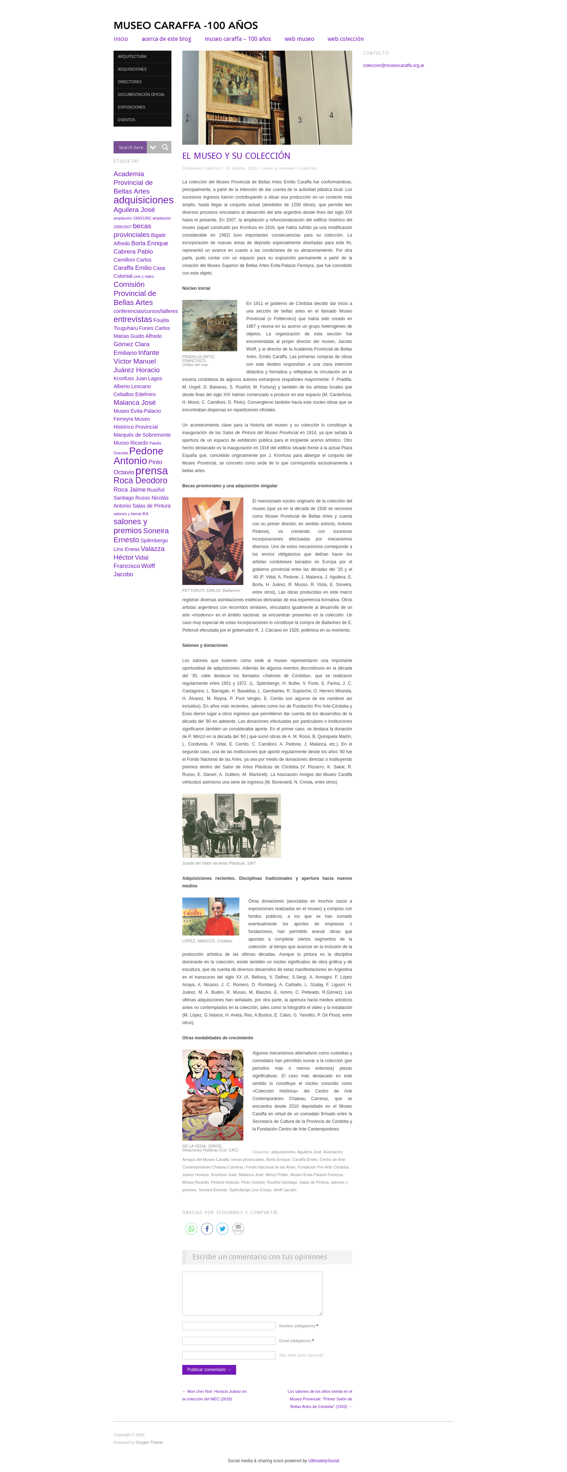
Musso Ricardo (195, 1182)
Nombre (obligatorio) (298, 1333)
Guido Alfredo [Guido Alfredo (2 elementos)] (146, 336)
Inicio (121, 39)
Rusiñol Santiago (282, 1182)
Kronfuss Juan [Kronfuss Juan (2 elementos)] (130, 378)
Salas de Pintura (314, 1182)
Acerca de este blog (166, 39)
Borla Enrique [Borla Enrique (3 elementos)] (149, 243)
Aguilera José (309, 1152)
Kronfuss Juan (223, 1174)
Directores (129, 82)
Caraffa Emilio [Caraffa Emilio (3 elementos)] (133, 267)
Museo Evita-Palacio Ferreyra (316, 1174)
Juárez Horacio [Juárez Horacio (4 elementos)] (136, 370)
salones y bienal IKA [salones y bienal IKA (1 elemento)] (131, 514)
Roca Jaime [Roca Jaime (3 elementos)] (130, 489)
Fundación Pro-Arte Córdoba (323, 1167)
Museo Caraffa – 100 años (238, 39)
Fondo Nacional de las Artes (271, 1167)
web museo (299, 39)
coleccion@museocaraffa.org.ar (393, 65)
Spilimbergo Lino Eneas (250, 1190)
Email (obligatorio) (296, 1348)
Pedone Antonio (225, 1182)
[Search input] (132, 147)
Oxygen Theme (149, 1449)
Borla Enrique (278, 1159)
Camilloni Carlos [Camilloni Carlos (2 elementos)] (133, 260)
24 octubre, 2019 (241, 168)
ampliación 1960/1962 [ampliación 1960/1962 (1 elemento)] (132, 218)
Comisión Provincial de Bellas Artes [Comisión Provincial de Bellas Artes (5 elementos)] (135, 293)
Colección (308, 168)
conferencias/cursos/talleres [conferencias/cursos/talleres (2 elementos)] (146, 311)
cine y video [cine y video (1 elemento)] (143, 276)
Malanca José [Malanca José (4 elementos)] (135, 402)
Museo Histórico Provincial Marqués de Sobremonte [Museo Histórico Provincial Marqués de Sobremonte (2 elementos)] (142, 427)
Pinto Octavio (253, 1182)
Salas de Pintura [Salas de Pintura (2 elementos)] (151, 506)
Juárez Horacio (195, 1174)
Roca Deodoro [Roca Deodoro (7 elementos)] (140, 480)
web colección (346, 39)
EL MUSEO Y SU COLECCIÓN (236, 156)
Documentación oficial (141, 95)
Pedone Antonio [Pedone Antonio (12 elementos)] (138, 455)
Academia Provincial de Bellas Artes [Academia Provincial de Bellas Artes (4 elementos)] (133, 182)
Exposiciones (131, 107)
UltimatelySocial (323, 1468)
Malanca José (251, 1174)
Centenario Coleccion (201, 168)
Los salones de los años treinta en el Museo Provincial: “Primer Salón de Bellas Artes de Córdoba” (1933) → (319, 1406)
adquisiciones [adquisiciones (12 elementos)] (144, 199)
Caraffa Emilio (305, 1159)
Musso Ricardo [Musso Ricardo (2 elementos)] (131, 443)
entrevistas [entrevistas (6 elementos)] (133, 319)
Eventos (126, 120)
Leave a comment (278, 168)
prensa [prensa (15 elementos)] (152, 470)
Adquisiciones (132, 69)
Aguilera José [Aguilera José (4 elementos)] (134, 209)
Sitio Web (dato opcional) (301, 1362)
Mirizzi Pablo (277, 1174)
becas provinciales (247, 1159)
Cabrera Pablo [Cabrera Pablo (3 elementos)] (133, 251)
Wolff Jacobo (285, 1190)
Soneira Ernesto (213, 1190)
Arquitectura (132, 57)
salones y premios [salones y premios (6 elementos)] (130, 526)
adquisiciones (283, 1152)
